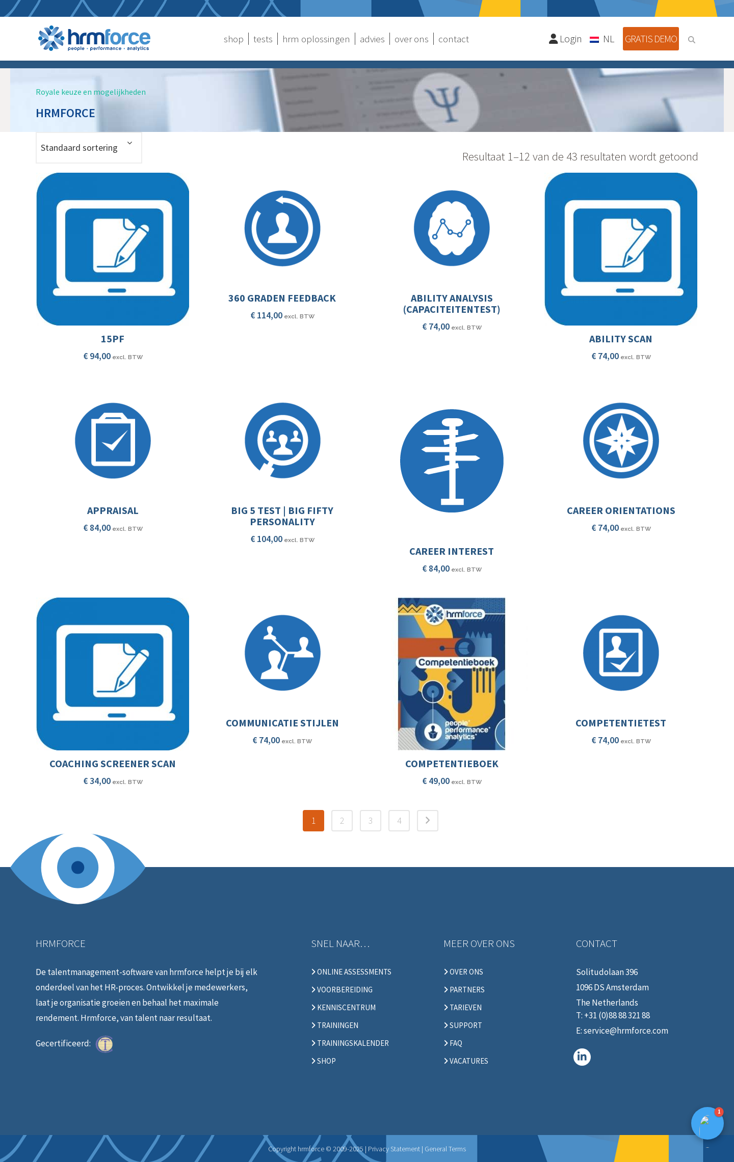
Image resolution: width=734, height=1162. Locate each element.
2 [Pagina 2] (342, 820)
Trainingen (334, 1025)
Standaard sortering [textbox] (79, 147)
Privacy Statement (394, 1148)
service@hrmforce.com (626, 1030)
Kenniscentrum (343, 1007)
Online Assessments (351, 972)
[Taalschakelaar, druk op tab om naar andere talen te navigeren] (602, 38)
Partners (464, 989)
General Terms (445, 1148)
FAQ (452, 1043)
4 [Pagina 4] (399, 820)
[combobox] (89, 148)
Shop (323, 1061)
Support (462, 1025)
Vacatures (465, 1061)
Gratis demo (651, 38)
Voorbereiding (342, 989)
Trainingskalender (350, 1043)
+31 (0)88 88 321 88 (617, 1015)
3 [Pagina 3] (371, 820)
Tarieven (462, 1007)
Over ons (463, 972)
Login (566, 38)
